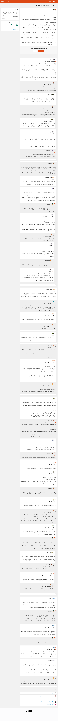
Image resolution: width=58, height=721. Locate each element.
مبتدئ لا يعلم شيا (51, 698)
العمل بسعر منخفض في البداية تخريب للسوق (47, 701)
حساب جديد (41, 51)
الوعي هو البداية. (51, 693)
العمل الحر (53, 11)
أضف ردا (48, 61)
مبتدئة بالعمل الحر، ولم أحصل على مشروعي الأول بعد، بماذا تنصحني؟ (43, 695)
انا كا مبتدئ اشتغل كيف (50, 704)
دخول (35, 51)
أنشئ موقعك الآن (15, 29)
